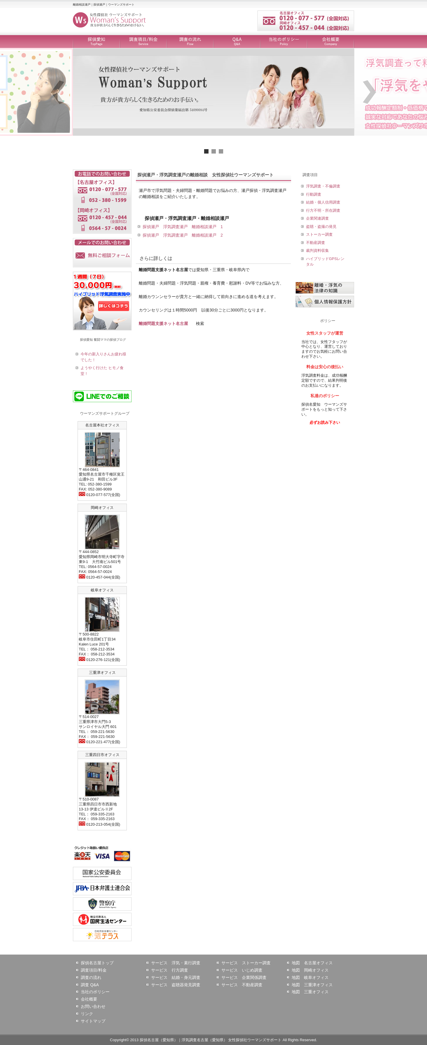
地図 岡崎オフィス (310, 970)
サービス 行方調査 (169, 970)
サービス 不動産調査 (241, 984)
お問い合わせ (93, 1006)
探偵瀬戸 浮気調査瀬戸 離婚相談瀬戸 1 (183, 226)
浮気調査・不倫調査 (323, 186)
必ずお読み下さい (325, 422)
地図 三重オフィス (310, 991)
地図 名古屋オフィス (312, 962)
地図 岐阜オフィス (310, 977)
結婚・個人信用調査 (323, 202)
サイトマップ (93, 1021)
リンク (87, 1013)
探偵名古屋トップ (97, 962)
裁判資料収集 (317, 250)
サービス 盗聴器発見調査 (175, 984)
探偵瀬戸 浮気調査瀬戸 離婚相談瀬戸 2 (183, 235)
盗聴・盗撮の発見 (321, 226)
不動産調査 (315, 242)
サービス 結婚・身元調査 (175, 977)
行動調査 (313, 194)
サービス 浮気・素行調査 (175, 962)
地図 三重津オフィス (312, 984)
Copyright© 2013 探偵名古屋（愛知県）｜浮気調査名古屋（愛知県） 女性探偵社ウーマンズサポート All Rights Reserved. (213, 1040)
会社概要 (330, 41)
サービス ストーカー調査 (246, 962)
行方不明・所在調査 (323, 210)
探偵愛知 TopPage (96, 41)
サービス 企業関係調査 (244, 977)
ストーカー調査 (319, 234)
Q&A (237, 41)
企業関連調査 (317, 218)
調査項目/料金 (143, 41)
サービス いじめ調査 (241, 970)
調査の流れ (190, 41)
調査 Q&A (90, 984)
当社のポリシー (283, 41)
